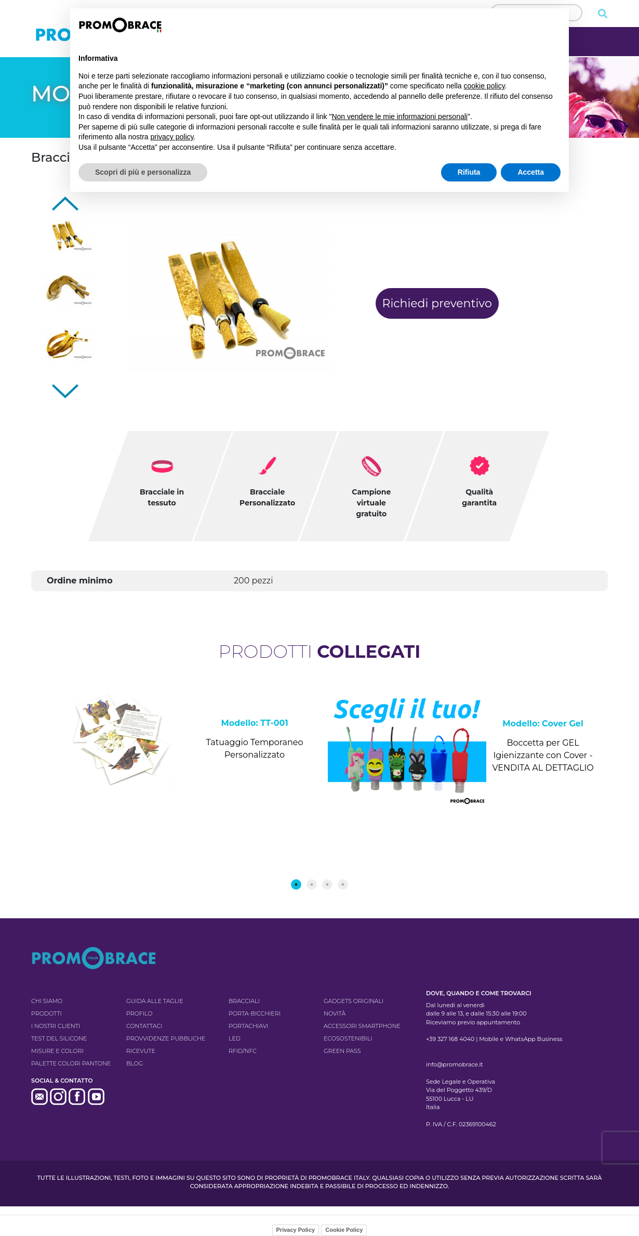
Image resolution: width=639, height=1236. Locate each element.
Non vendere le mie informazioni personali (399, 116)
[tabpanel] (175, 754)
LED (235, 1038)
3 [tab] (327, 884)
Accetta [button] (530, 172)
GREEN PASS (342, 1051)
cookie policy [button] (483, 86)
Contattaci (144, 1026)
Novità (334, 1013)
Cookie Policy (344, 1230)
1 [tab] (296, 884)
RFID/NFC (243, 1051)
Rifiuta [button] (469, 172)
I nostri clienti (55, 1026)
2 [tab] (312, 884)
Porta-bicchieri (255, 1013)
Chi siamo (46, 1001)
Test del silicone (59, 1038)
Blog (134, 1063)
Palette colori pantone (71, 1063)
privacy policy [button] (172, 137)
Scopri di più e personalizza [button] (143, 172)
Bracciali (244, 1001)
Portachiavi (248, 1026)
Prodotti (46, 1013)
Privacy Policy (295, 1230)
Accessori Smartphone (362, 1026)
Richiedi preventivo (437, 303)
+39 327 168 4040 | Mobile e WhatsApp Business (494, 1039)
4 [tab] (343, 884)
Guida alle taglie (154, 1001)
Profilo (139, 1013)
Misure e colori (57, 1051)
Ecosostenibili (348, 1038)
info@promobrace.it (454, 1064)
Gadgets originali (353, 1001)
